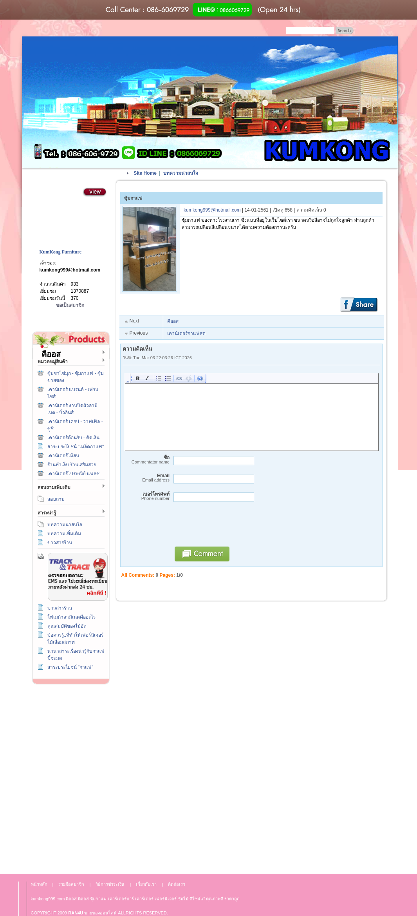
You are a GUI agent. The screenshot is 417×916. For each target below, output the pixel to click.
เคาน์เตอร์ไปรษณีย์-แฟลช (73, 473)
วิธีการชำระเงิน (69, 706)
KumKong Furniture (60, 252)
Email (146, 477)
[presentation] (229, 527)
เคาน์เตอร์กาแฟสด (186, 333)
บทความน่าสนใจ (64, 524)
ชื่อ (146, 459)
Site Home (145, 173)
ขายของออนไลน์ (100, 913)
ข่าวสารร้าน (59, 542)
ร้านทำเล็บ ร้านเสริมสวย (71, 464)
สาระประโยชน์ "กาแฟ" (70, 667)
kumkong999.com (48, 898)
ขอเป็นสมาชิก (70, 305)
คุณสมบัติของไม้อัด (67, 626)
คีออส (173, 321)
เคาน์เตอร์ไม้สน (63, 455)
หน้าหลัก (39, 884)
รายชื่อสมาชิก (71, 884)
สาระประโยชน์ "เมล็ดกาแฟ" (75, 446)
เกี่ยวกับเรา (69, 777)
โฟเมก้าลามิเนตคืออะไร (71, 617)
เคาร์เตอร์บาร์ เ (122, 898)
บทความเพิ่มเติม (64, 533)
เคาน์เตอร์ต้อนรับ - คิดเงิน (73, 437)
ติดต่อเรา (69, 742)
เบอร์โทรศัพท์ (146, 496)
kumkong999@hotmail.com (70, 270)
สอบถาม (56, 499)
